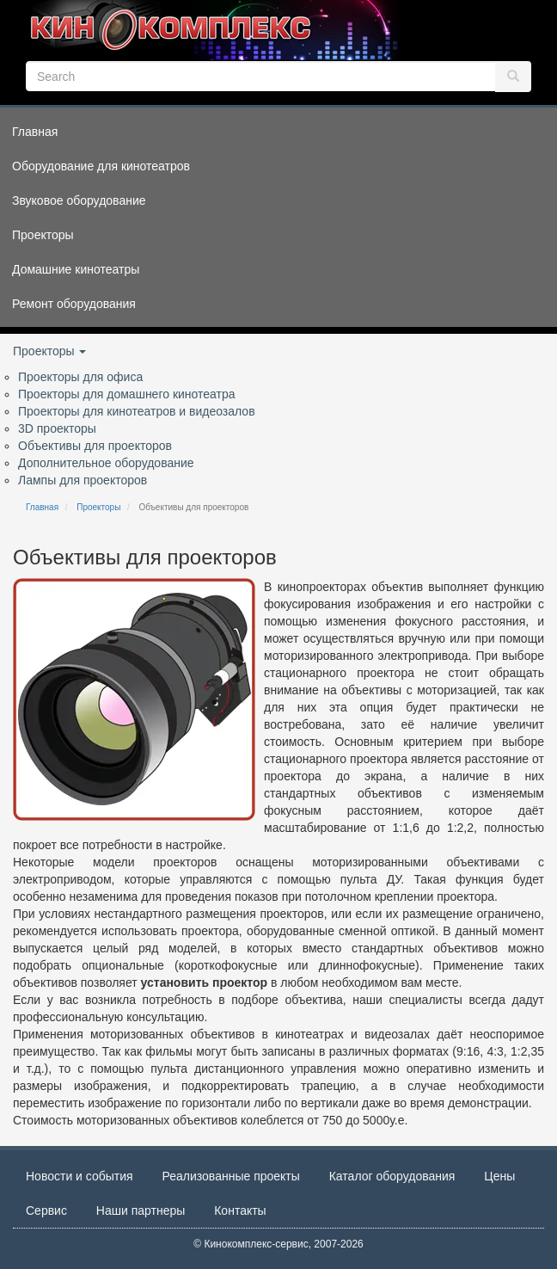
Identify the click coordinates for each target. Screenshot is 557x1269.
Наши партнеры (140, 1210)
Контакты (240, 1210)
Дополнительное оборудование (106, 463)
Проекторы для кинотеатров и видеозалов (136, 411)
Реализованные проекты (231, 1176)
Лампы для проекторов (82, 480)
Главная (42, 507)
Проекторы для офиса (80, 377)
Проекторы (49, 351)
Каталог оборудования (392, 1176)
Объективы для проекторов (95, 446)
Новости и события (79, 1176)
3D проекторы (57, 428)
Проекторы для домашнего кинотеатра (127, 394)
